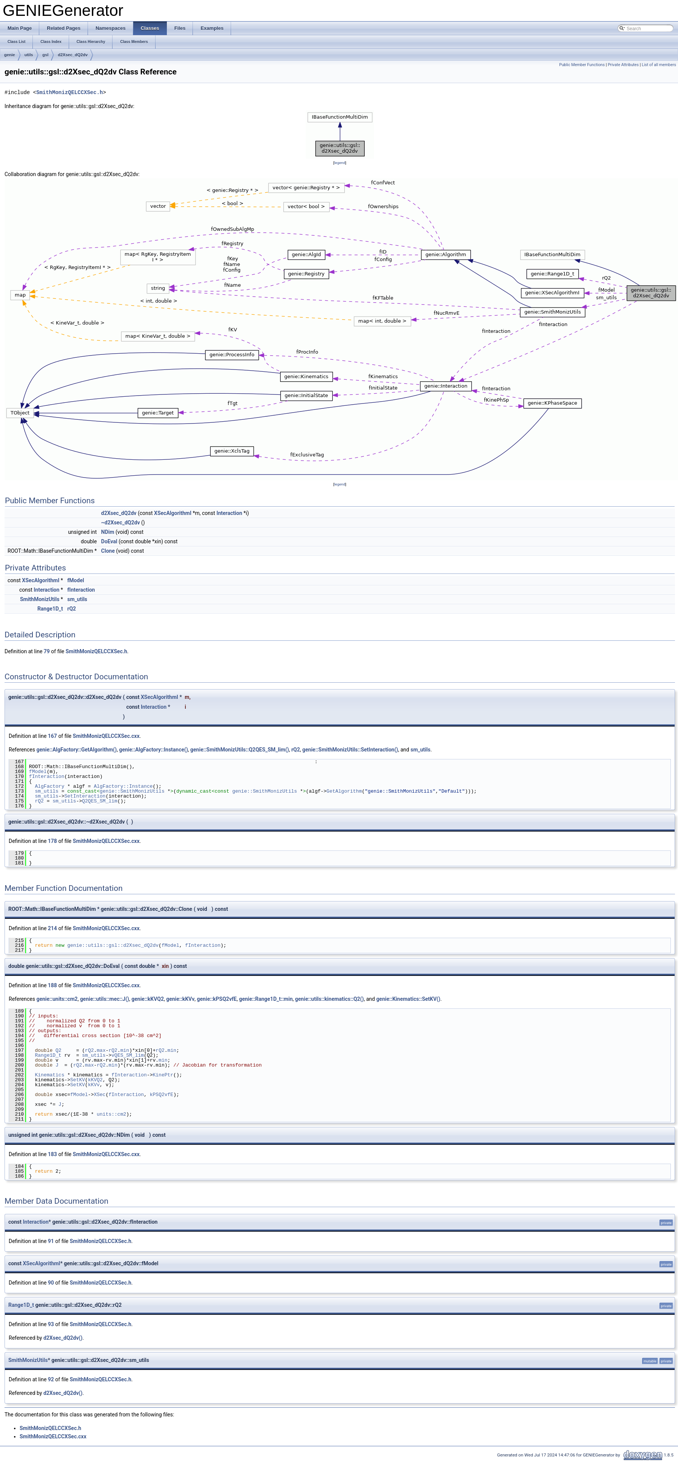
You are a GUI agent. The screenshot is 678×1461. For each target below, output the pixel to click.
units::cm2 (111, 1114)
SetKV (77, 1079)
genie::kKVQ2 (147, 999)
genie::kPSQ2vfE (217, 999)
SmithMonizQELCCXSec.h (69, 92)
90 (51, 1283)
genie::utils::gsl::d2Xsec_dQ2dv (113, 945)
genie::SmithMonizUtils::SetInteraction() (350, 750)
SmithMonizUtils (39, 599)
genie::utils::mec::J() (104, 999)
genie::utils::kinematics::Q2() (329, 999)
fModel (75, 580)
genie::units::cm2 (56, 999)
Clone (108, 551)
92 (51, 1379)
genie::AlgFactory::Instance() (153, 750)
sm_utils (77, 599)
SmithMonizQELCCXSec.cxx (106, 736)
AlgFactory (49, 786)
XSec (99, 1094)
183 (52, 1154)
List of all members (659, 64)
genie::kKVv (180, 999)
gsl (45, 55)
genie (9, 55)
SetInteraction (84, 796)
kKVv (94, 1084)
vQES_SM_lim (127, 1055)
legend (339, 163)
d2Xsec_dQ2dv (73, 55)
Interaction (229, 513)
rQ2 (71, 609)
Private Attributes (623, 64)
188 (52, 985)
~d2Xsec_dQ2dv (120, 522)
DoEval (109, 541)
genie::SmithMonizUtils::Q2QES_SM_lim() (239, 750)
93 (51, 1324)
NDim (107, 532)
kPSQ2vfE (161, 1094)
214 (52, 928)
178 (52, 841)
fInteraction (81, 590)
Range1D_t (50, 609)
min (124, 1050)
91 (51, 1241)
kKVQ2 (95, 1079)
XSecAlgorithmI (172, 513)
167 (52, 736)
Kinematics (49, 1074)
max (101, 1050)
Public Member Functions (582, 64)
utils (29, 55)
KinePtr (163, 1074)
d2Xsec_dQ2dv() (62, 1338)
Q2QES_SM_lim (99, 801)
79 (47, 651)
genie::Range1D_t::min (266, 999)
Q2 (58, 1050)
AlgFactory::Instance (123, 786)
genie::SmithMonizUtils (132, 791)
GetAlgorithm (344, 791)
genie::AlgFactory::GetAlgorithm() (76, 750)
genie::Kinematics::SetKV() (408, 999)
